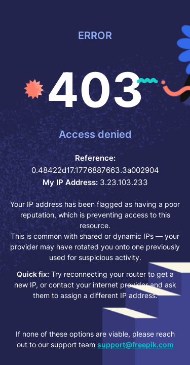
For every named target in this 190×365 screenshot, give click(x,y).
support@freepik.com (135, 344)
